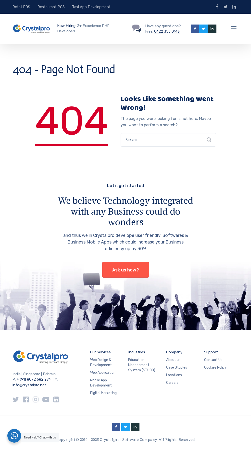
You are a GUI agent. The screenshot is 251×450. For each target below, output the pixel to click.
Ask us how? (125, 270)
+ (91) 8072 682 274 (34, 379)
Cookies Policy (215, 367)
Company (174, 352)
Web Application (102, 373)
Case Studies (176, 367)
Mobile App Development (101, 382)
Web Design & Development (101, 362)
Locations (174, 375)
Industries (136, 352)
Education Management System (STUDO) (141, 365)
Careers (172, 383)
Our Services (100, 352)
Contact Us (213, 360)
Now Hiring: (66, 26)
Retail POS (21, 7)
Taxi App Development (91, 7)
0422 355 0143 (167, 31)
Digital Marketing (103, 393)
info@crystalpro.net (29, 385)
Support (211, 352)
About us (173, 360)
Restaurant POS (51, 7)
